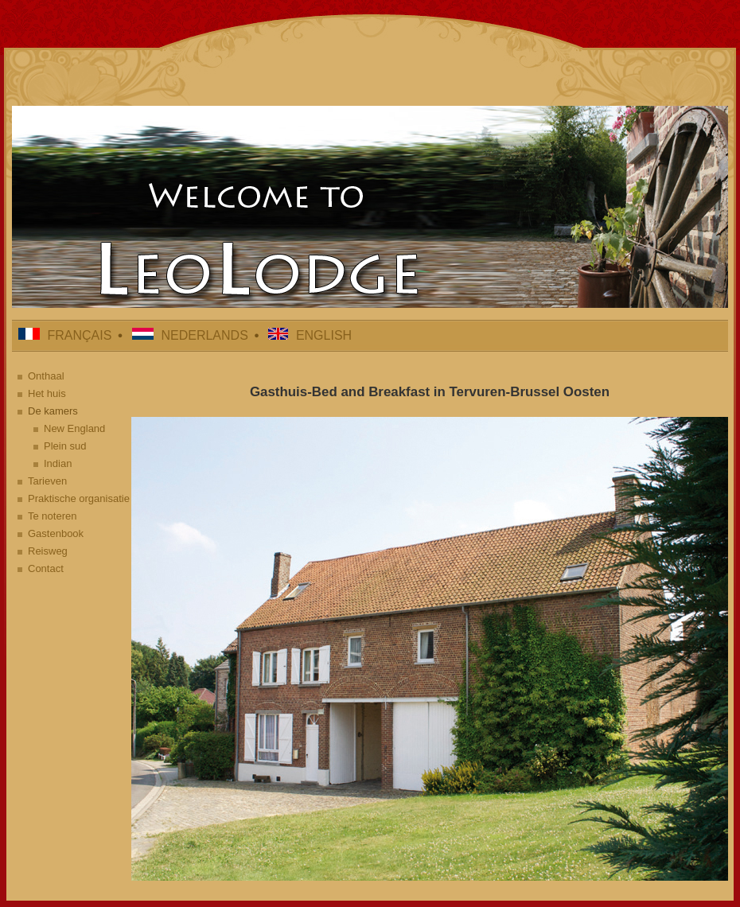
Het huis (47, 393)
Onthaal (46, 376)
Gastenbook (56, 533)
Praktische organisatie (79, 498)
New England (74, 428)
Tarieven (47, 481)
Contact (46, 568)
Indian (58, 463)
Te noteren (52, 516)
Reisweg (48, 551)
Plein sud (65, 446)
